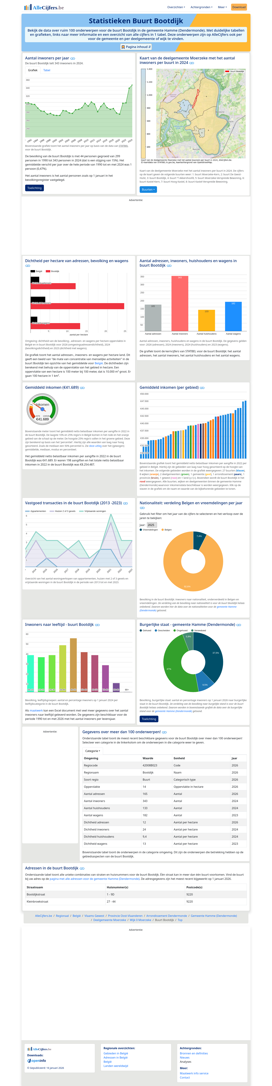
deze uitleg (95, 445)
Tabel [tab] (46, 70)
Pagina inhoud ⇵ (136, 47)
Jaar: (142, 525)
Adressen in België (116, 1057)
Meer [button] (221, 7)
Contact (185, 1077)
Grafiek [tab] (32, 70)
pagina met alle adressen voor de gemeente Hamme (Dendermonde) (95, 879)
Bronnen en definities (194, 1053)
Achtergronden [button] (200, 7)
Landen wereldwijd (116, 1066)
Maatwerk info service (194, 1073)
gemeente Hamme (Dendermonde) (173, 711)
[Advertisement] (136, 229)
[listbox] (152, 525)
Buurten (147, 189)
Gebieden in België (116, 1053)
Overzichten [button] (175, 7)
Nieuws (184, 1057)
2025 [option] (151, 525)
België (99, 363)
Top (180, 920)
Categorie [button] (91, 751)
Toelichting (34, 188)
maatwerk (36, 710)
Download (239, 7)
